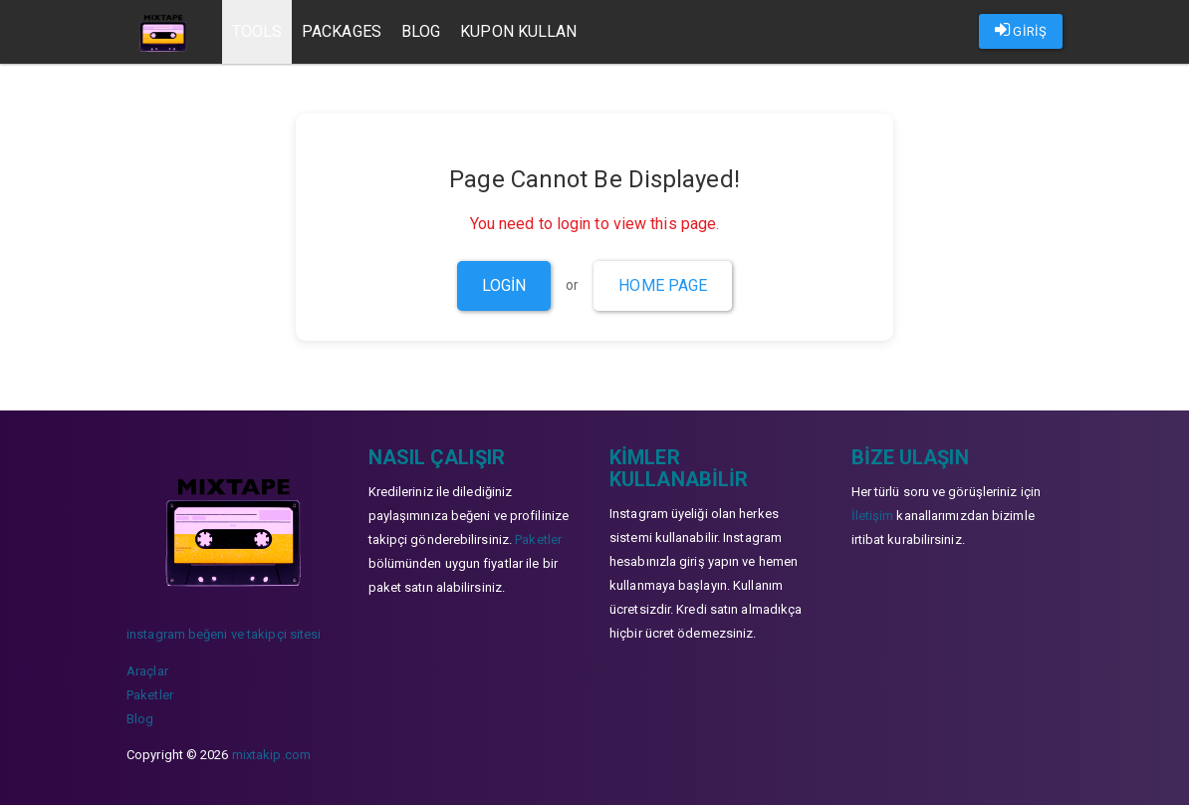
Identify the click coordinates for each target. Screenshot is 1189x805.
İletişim (872, 515)
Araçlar (147, 671)
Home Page (662, 285)
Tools (257, 31)
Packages (342, 31)
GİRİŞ (1021, 30)
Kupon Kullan (519, 31)
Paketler (149, 694)
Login (504, 285)
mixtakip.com (271, 754)
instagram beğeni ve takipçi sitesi (223, 634)
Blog (420, 31)
